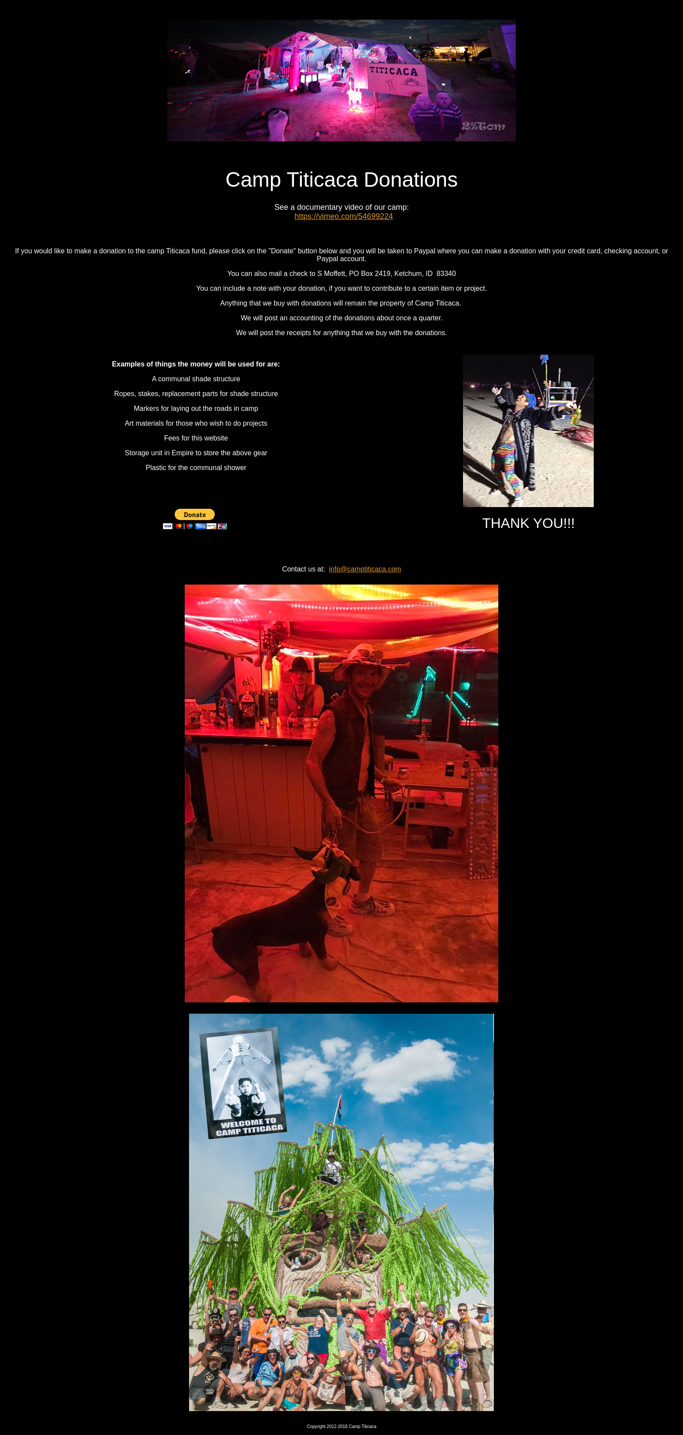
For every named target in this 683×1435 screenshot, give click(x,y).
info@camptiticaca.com (365, 569)
